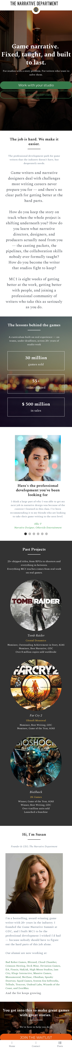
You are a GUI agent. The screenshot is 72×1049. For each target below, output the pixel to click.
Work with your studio (36, 86)
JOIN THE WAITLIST (36, 1017)
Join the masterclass (36, 95)
